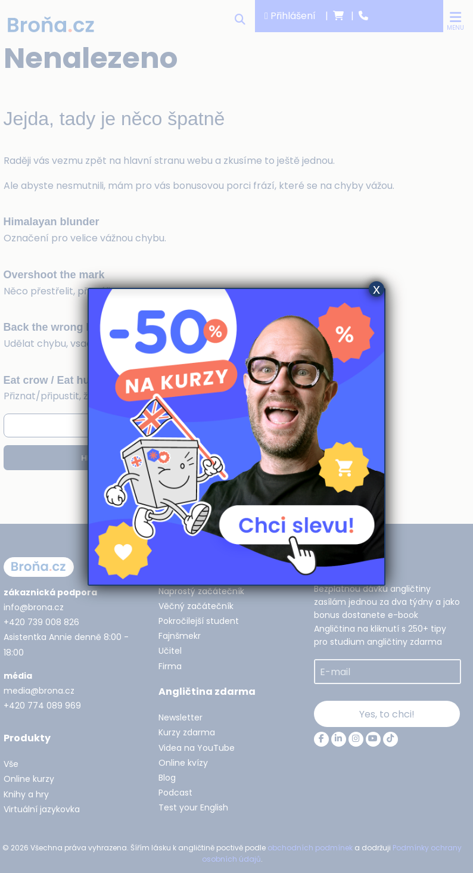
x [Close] (376, 289)
